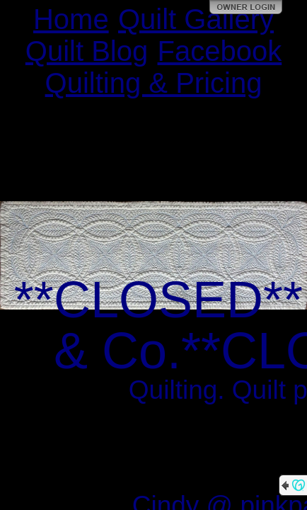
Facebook (220, 51)
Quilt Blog (86, 51)
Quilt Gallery (196, 19)
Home (71, 19)
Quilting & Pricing (153, 82)
